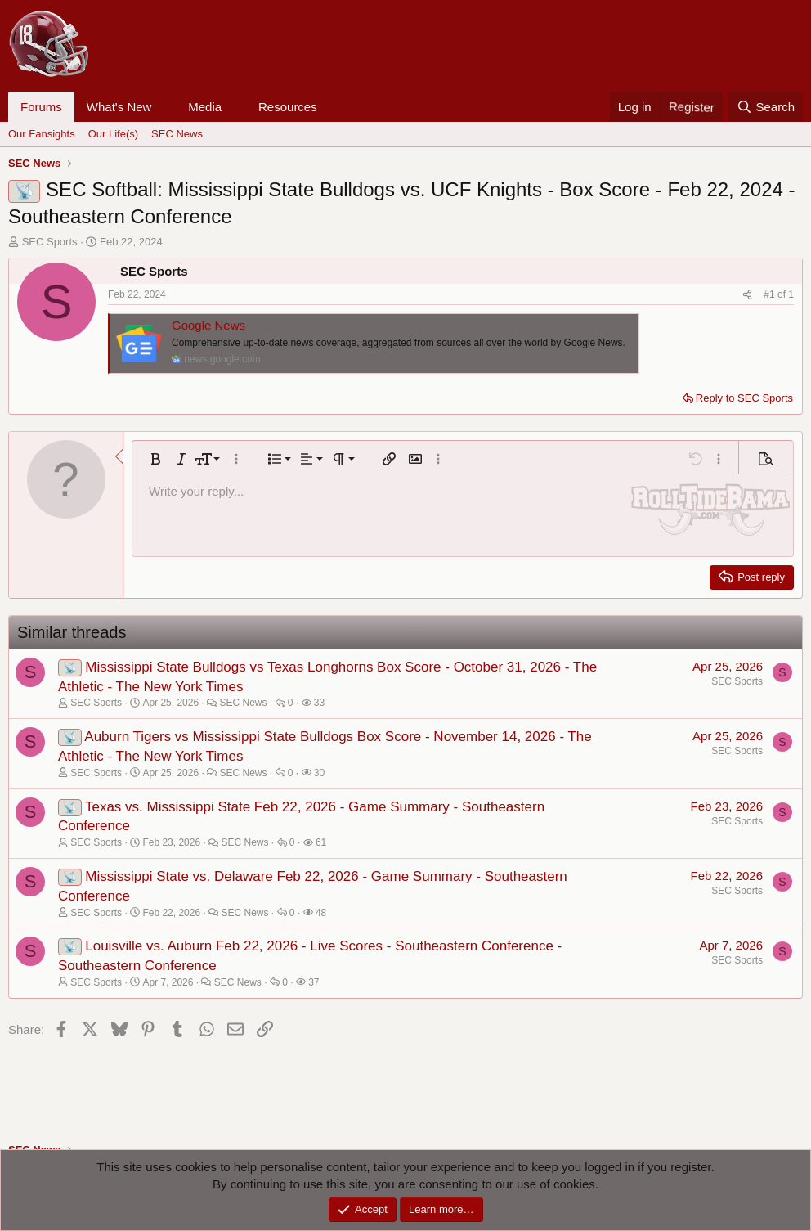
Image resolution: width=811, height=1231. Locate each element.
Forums (41, 107)
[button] (164, 107)
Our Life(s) (113, 134)
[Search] (765, 107)
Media (205, 107)
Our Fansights (41, 134)
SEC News (177, 134)
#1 (770, 294)
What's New (119, 107)
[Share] (747, 294)
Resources (287, 107)
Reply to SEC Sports (744, 398)
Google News (208, 325)
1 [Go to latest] (791, 294)
